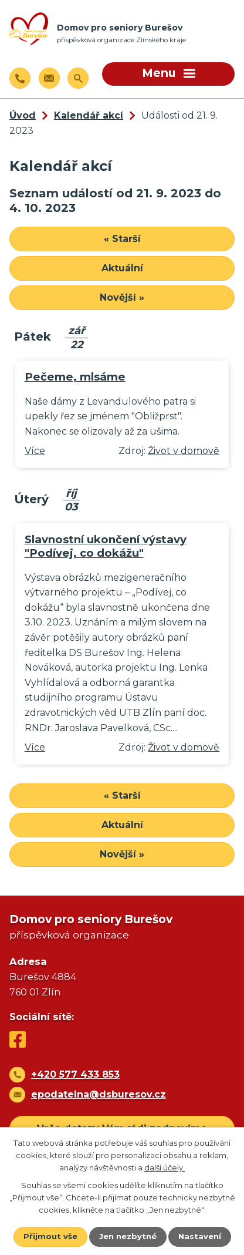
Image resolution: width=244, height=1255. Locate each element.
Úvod (22, 115)
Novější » (122, 297)
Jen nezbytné (128, 1236)
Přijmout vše (50, 1236)
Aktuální (122, 268)
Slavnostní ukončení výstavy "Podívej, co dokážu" (106, 546)
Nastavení (199, 1236)
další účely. (164, 1167)
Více (35, 450)
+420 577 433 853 (75, 1074)
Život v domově (183, 450)
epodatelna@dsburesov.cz (98, 1094)
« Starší (122, 238)
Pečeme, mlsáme (75, 376)
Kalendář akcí (88, 115)
